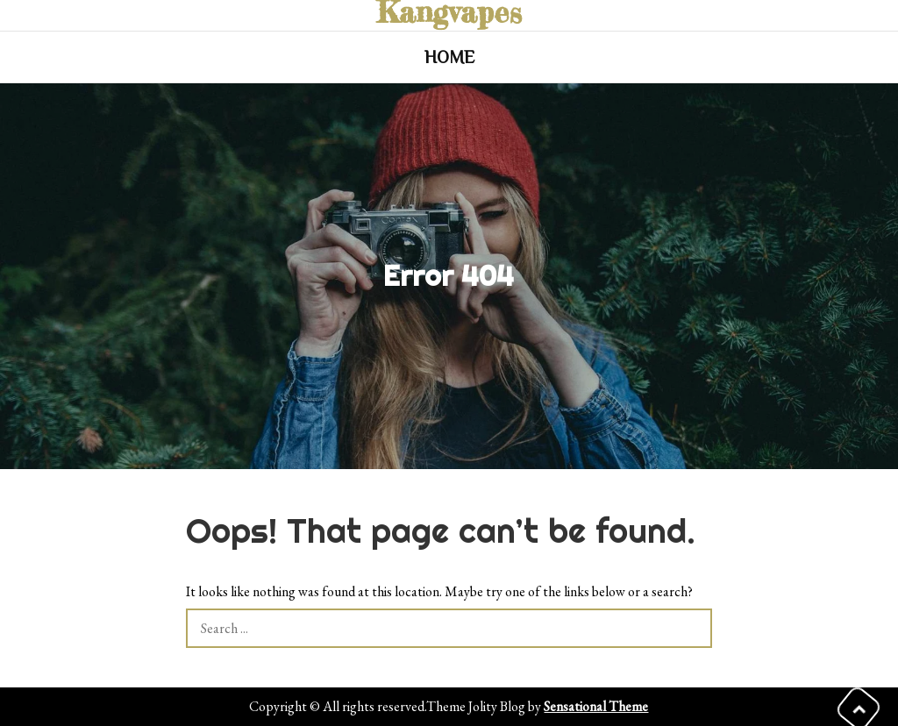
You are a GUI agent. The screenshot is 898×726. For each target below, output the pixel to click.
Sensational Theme (596, 706)
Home (449, 57)
